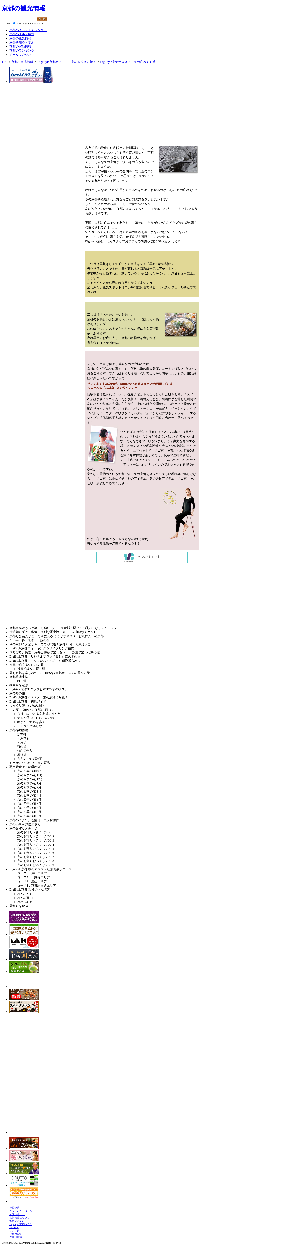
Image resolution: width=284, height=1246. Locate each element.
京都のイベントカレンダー (28, 30)
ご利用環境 (15, 1237)
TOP (4, 61)
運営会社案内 (17, 1221)
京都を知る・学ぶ (21, 42)
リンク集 (14, 1230)
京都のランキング (21, 50)
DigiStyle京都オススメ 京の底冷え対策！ (66, 61)
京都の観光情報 (23, 8)
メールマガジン (20, 54)
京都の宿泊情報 (20, 46)
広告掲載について (19, 1217)
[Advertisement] (34, 595)
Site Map (14, 1227)
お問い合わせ (17, 1214)
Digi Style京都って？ (20, 1224)
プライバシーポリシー (22, 1211)
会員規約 (14, 1207)
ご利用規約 (15, 1234)
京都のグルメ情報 (21, 34)
